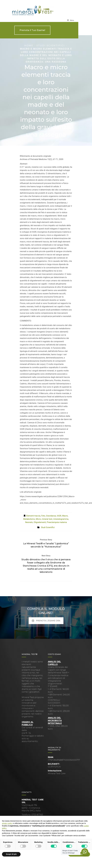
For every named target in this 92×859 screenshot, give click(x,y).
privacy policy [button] (7, 823)
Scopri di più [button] (11, 854)
